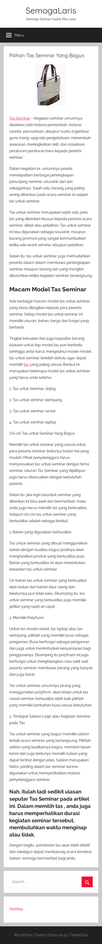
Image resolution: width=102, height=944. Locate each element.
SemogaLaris (51, 10)
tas (26, 364)
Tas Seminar (19, 118)
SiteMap (16, 909)
